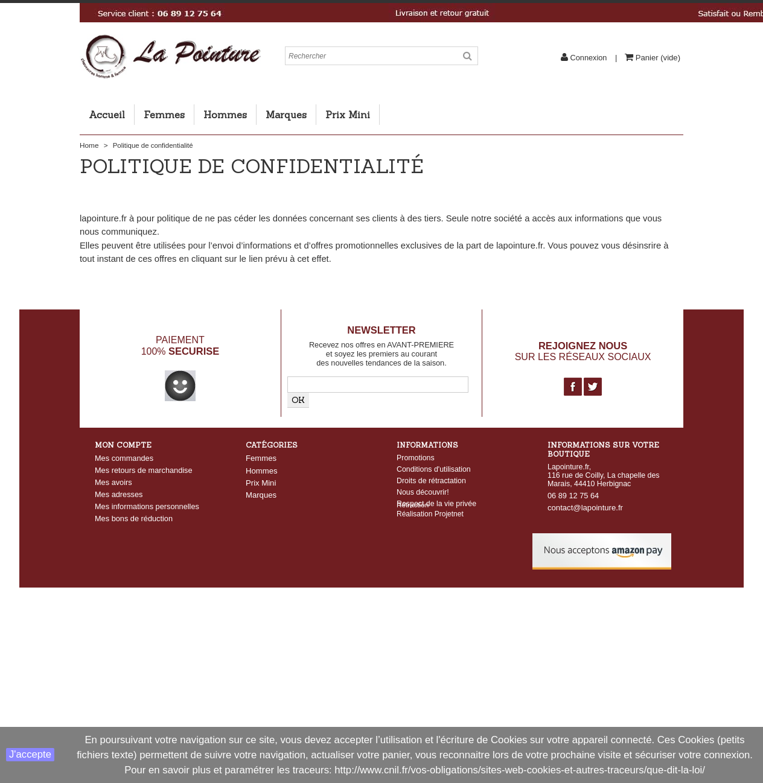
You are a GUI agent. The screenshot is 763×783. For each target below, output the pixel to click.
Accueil (107, 115)
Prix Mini (347, 115)
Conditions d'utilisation (434, 469)
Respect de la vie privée (436, 503)
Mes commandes (124, 458)
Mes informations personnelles (147, 506)
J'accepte (30, 754)
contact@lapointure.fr (585, 507)
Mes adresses (118, 494)
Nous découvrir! (423, 492)
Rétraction (413, 517)
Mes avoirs (113, 482)
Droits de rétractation (431, 481)
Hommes (225, 115)
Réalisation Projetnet (430, 526)
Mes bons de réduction (134, 518)
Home (89, 145)
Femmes (164, 115)
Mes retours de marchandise (144, 470)
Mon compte (123, 444)
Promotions (416, 458)
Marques (286, 115)
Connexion (588, 57)
